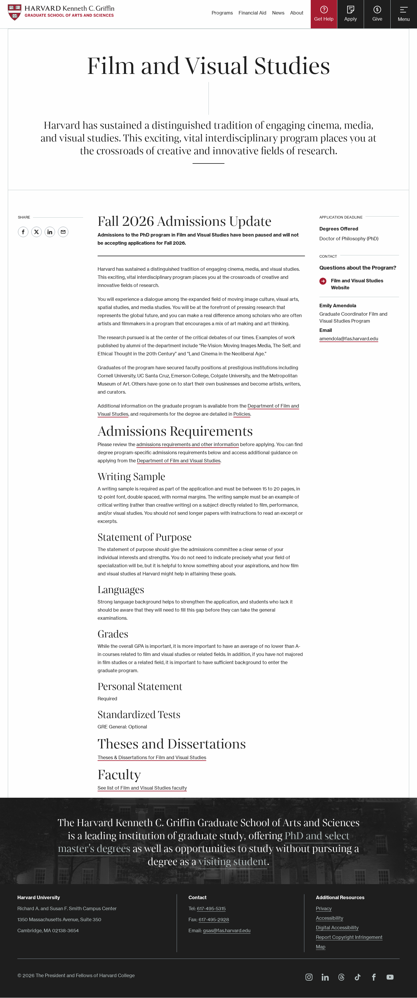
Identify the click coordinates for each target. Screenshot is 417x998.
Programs (222, 13)
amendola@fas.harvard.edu (348, 338)
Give (377, 19)
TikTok (356, 978)
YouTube (388, 978)
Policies (241, 414)
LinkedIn (50, 232)
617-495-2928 (214, 919)
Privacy (324, 908)
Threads (340, 978)
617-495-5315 (211, 908)
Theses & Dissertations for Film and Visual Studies (152, 757)
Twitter (36, 232)
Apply (350, 19)
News (278, 13)
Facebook (23, 232)
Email (63, 232)
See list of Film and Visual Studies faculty (142, 788)
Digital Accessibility (337, 927)
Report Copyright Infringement (349, 937)
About (296, 13)
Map (320, 947)
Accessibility (329, 918)
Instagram (307, 978)
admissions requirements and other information (187, 444)
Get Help (324, 19)
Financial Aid (252, 13)
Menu (404, 19)
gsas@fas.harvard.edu (226, 930)
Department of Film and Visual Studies (178, 460)
